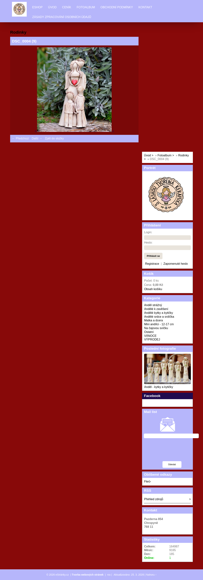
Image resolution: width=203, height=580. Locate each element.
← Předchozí (20, 138)
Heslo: (148, 242)
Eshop (37, 7)
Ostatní (149, 332)
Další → (37, 138)
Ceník (66, 7)
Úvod (52, 7)
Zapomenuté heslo (175, 263)
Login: (148, 232)
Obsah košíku (153, 289)
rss (109, 574)
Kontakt (145, 7)
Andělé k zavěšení (156, 309)
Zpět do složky (54, 138)
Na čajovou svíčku (156, 328)
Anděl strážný (153, 305)
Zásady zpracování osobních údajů (61, 17)
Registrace (152, 263)
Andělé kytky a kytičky (158, 312)
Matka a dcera (153, 320)
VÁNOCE (150, 335)
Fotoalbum (86, 7)
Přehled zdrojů (153, 499)
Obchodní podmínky (117, 7)
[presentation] (172, 452)
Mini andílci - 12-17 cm (159, 324)
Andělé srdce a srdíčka (159, 316)
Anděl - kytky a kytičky (158, 387)
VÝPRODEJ (152, 339)
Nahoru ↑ (151, 574)
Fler (147, 481)
